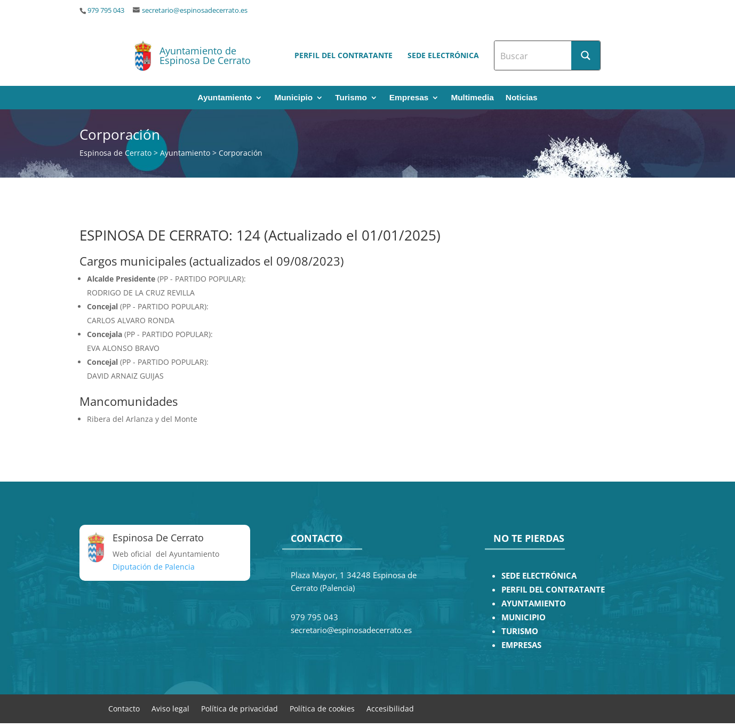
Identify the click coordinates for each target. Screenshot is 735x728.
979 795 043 (105, 10)
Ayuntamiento (224, 98)
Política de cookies (322, 708)
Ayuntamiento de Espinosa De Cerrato (205, 55)
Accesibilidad (390, 708)
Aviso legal (170, 708)
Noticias (522, 98)
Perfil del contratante (343, 55)
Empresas (409, 98)
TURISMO (519, 631)
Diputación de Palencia (154, 567)
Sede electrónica (443, 55)
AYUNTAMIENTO (533, 603)
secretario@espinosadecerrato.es (194, 10)
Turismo (351, 98)
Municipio (293, 98)
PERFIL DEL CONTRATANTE (553, 589)
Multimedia (472, 98)
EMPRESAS (521, 645)
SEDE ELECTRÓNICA (539, 575)
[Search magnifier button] (585, 55)
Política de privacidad (239, 708)
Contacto (124, 708)
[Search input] (533, 55)
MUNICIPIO (523, 617)
